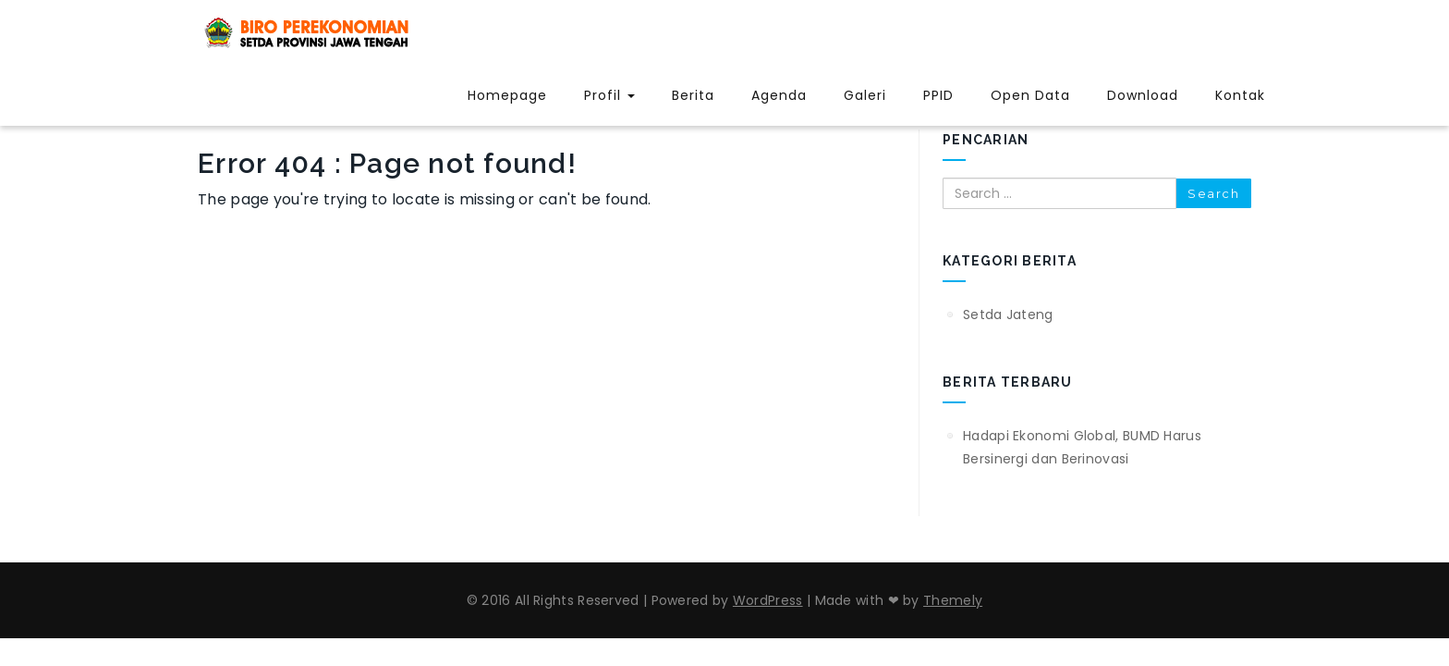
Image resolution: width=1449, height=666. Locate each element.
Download (1142, 95)
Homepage (507, 95)
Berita (693, 95)
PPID (938, 95)
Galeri (865, 95)
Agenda (779, 95)
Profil (609, 95)
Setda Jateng (1008, 314)
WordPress (768, 600)
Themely (952, 600)
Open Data (1030, 95)
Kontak (1240, 95)
